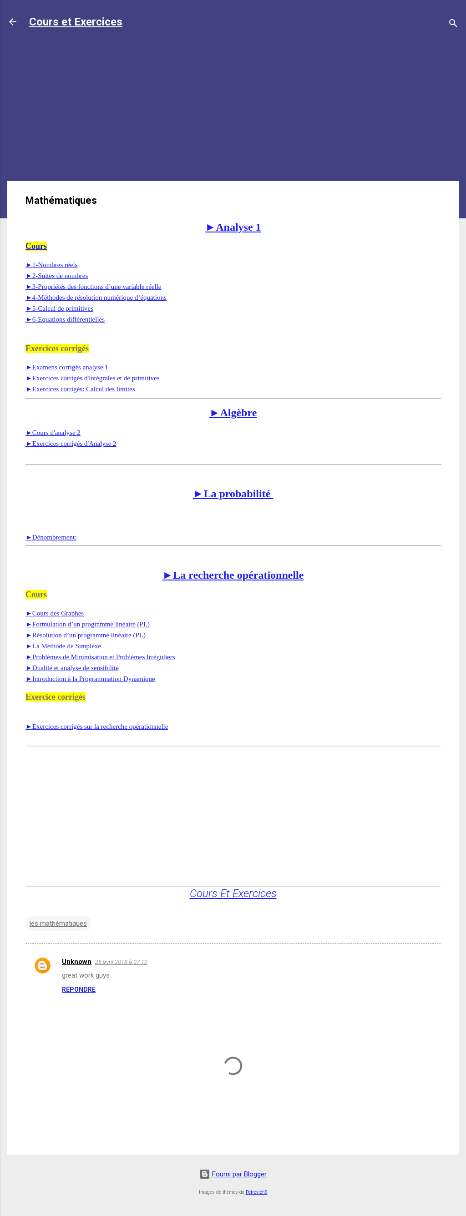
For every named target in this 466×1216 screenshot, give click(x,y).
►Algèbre (233, 413)
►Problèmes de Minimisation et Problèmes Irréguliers (100, 657)
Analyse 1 (233, 227)
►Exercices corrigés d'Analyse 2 (70, 443)
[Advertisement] (233, 110)
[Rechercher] (453, 25)
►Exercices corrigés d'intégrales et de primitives (92, 378)
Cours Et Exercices (233, 893)
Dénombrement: (50, 537)
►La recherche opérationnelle (233, 575)
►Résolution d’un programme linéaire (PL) (85, 635)
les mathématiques (58, 923)
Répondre (79, 989)
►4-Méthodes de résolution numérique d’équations (96, 297)
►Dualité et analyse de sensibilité (72, 667)
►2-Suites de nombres (56, 275)
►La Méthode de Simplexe (63, 646)
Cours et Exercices (75, 21)
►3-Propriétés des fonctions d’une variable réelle (93, 286)
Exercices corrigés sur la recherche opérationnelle (96, 726)
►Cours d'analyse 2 (53, 432)
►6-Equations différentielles (65, 319)
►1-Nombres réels (51, 264)
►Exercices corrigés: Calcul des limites (80, 389)
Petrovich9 (257, 1192)
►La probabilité (233, 494)
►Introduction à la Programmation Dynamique (90, 678)
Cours (36, 246)
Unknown (76, 962)
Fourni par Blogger (233, 1174)
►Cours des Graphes (54, 613)
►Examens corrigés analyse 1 (66, 367)
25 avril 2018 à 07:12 (121, 962)
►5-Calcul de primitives (59, 308)
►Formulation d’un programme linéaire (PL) (87, 624)
